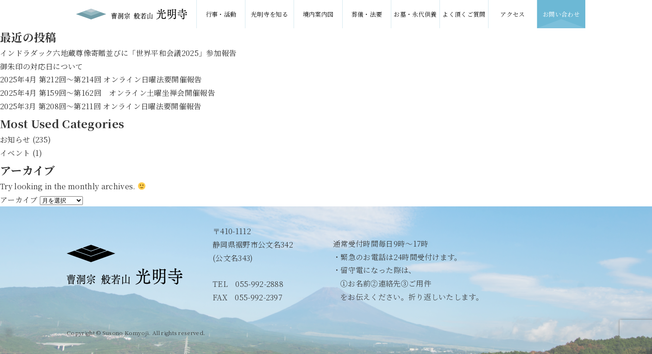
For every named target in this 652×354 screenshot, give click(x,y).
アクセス (512, 14)
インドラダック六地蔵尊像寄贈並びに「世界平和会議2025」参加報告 (118, 53)
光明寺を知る (269, 14)
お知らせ (15, 139)
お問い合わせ (561, 14)
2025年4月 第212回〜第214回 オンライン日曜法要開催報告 (101, 79)
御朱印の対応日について (41, 66)
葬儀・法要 (366, 14)
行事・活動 (221, 14)
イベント (15, 153)
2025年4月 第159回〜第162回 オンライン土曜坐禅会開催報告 (107, 92)
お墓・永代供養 (415, 14)
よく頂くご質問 (463, 14)
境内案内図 (318, 14)
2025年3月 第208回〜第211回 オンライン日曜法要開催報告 (100, 106)
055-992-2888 (259, 284)
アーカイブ (19, 199)
